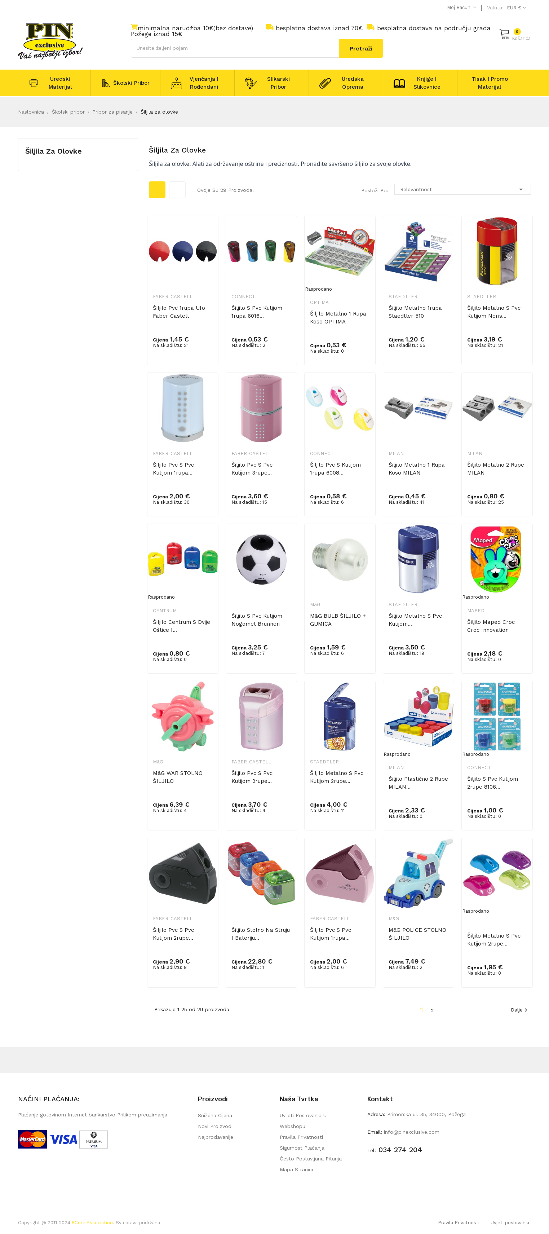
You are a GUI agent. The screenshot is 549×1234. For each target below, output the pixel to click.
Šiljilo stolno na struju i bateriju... (260, 934)
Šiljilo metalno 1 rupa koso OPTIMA (338, 317)
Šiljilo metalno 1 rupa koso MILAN (417, 469)
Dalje (520, 1010)
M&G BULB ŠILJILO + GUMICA (338, 620)
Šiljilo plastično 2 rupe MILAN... (418, 783)
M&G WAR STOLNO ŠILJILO (178, 777)
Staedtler (403, 296)
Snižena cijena (215, 1115)
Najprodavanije (215, 1137)
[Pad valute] (515, 7)
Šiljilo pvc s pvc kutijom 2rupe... (252, 777)
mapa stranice (297, 1169)
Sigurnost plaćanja (302, 1148)
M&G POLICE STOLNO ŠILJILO (417, 934)
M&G (315, 604)
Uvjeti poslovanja (510, 1222)
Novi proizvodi (215, 1126)
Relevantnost (462, 189)
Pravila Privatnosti (458, 1222)
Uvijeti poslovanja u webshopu (303, 1120)
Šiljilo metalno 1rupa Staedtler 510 (415, 312)
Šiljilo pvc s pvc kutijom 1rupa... (173, 469)
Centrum (165, 610)
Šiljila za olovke (53, 151)
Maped (475, 610)
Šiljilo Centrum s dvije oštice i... (181, 626)
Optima (319, 302)
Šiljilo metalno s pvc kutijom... (415, 620)
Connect (243, 296)
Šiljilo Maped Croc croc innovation (491, 626)
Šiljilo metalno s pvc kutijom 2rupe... (336, 777)
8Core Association (92, 1222)
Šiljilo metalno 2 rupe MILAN (495, 469)
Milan (396, 453)
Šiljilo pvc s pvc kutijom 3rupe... (252, 469)
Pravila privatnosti (301, 1137)
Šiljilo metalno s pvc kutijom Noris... (494, 312)
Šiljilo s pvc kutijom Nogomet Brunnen (256, 620)
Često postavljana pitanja (311, 1159)
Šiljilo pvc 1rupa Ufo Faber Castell (179, 312)
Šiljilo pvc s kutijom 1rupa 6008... (335, 469)
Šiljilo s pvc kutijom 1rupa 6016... (256, 312)
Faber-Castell (172, 296)
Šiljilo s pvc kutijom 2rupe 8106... (492, 783)
